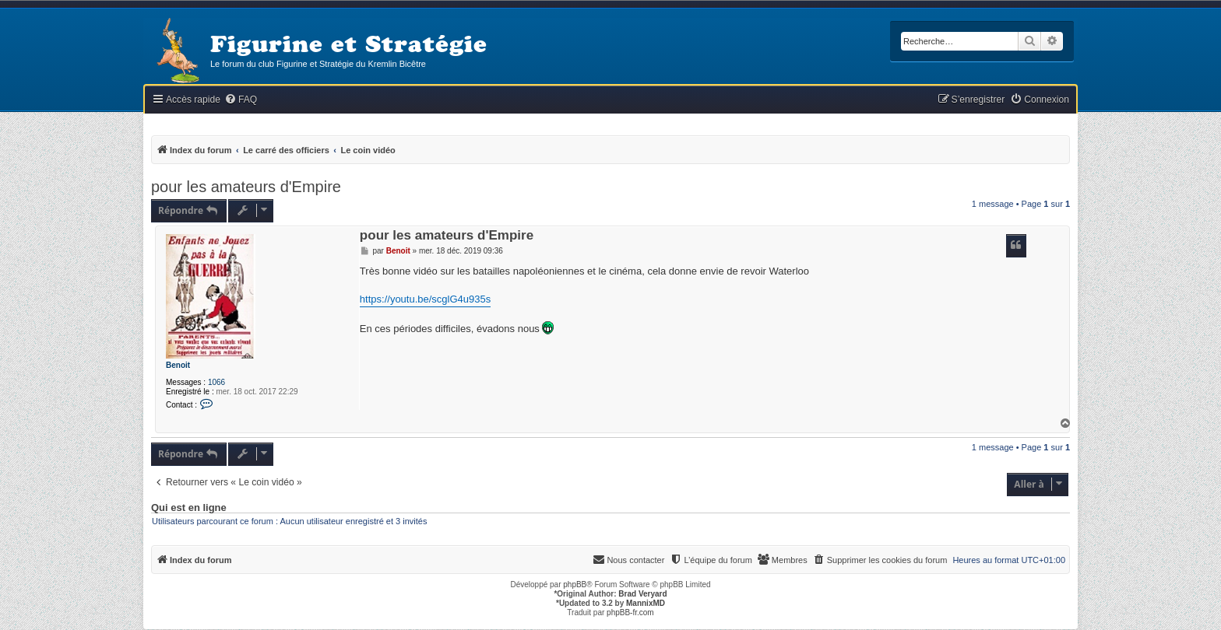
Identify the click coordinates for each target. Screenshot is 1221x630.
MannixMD (645, 603)
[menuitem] (240, 99)
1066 (216, 382)
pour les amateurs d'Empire (246, 186)
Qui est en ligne (189, 508)
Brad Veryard (642, 594)
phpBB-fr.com (630, 612)
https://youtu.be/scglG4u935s (425, 299)
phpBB (574, 584)
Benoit (178, 365)
